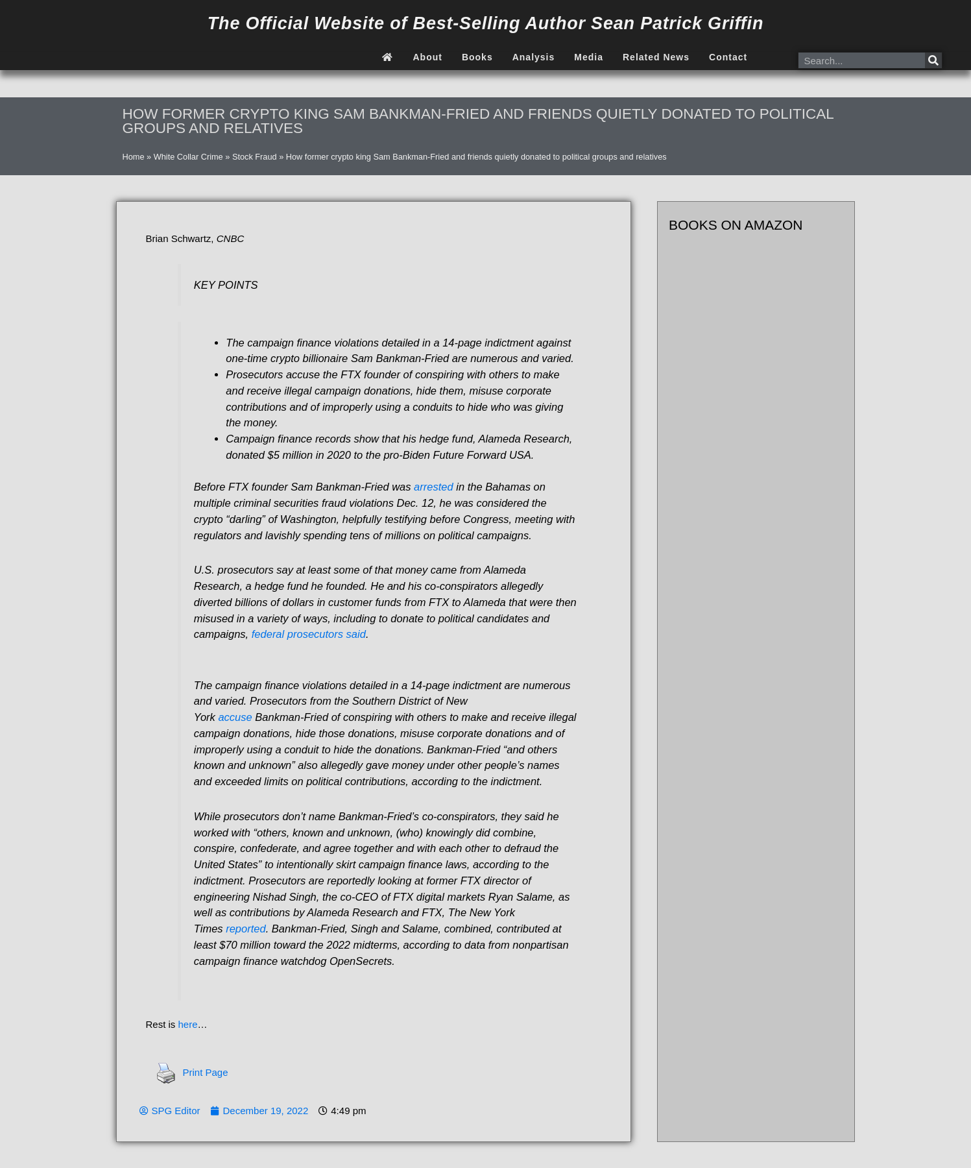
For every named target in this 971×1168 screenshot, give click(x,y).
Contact (728, 57)
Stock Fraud (254, 157)
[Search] (933, 60)
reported (245, 928)
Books (477, 57)
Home (134, 157)
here (188, 1024)
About (427, 57)
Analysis (533, 57)
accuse (235, 717)
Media (588, 57)
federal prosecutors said (309, 634)
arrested (433, 487)
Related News (656, 57)
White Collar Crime (188, 157)
